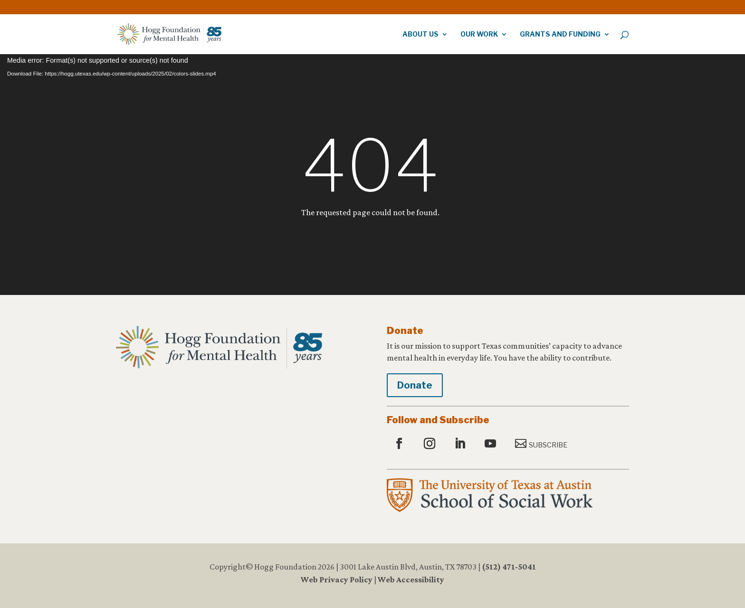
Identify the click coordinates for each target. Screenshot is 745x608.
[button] (400, 444)
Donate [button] (414, 385)
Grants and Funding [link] (560, 34)
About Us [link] (420, 34)
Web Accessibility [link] (411, 579)
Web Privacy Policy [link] (336, 579)
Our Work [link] (479, 34)
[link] (602, 4)
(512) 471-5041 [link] (509, 566)
